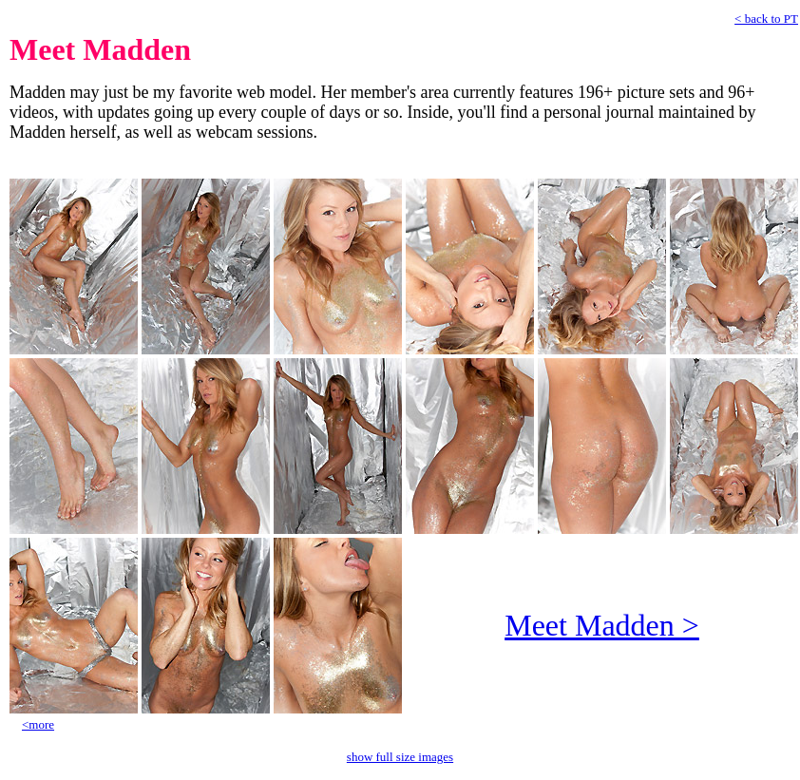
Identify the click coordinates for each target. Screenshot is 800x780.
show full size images (400, 757)
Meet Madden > (602, 625)
